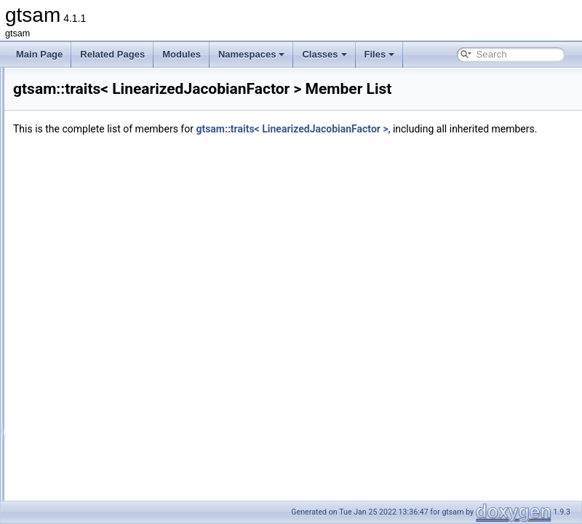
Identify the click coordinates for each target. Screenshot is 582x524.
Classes (324, 54)
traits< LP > (82, 307)
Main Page (39, 54)
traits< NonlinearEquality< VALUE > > (132, 451)
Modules (181, 54)
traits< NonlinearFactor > (108, 467)
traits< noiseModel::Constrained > (125, 339)
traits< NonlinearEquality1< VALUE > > (135, 419)
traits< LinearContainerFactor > (120, 211)
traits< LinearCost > (98, 227)
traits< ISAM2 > (90, 115)
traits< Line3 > (87, 195)
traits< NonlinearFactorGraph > (120, 483)
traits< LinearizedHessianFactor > (125, 275)
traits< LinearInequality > (107, 259)
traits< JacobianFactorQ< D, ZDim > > (133, 147)
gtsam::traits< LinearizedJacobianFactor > (474, 129)
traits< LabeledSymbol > (107, 179)
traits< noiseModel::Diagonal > (119, 355)
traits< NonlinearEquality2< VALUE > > (135, 435)
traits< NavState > (94, 323)
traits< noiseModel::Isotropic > (118, 387)
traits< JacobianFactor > (107, 131)
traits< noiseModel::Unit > (109, 403)
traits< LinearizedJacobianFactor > (127, 291)
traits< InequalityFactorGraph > (120, 83)
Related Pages (112, 54)
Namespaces (251, 54)
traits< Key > (84, 163)
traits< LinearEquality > (104, 243)
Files (379, 54)
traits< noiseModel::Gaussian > (120, 371)
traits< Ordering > (93, 499)
